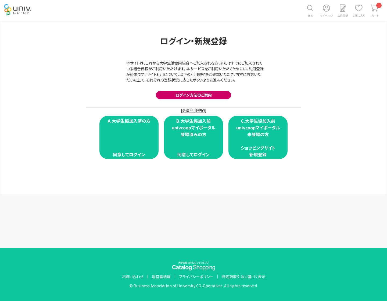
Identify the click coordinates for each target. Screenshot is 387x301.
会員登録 (342, 15)
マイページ (326, 15)
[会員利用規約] (193, 110)
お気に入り (358, 15)
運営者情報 (161, 276)
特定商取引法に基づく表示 (244, 276)
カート (376, 10)
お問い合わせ (133, 276)
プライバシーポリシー (196, 276)
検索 (310, 15)
